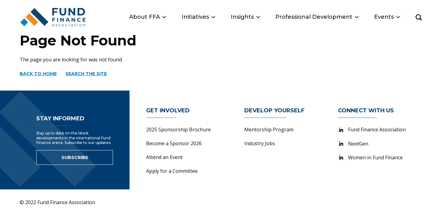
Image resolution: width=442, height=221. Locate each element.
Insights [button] (245, 17)
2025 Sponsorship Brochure (178, 129)
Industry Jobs (259, 143)
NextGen (353, 143)
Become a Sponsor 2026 (174, 143)
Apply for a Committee (172, 171)
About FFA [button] (147, 17)
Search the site (86, 73)
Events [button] (387, 17)
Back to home (38, 73)
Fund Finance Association (372, 129)
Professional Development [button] (317, 17)
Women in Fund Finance (370, 157)
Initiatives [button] (198, 17)
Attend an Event (164, 157)
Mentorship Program (268, 129)
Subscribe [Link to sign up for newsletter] (74, 157)
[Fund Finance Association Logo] (53, 17)
